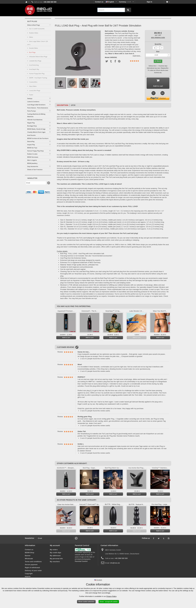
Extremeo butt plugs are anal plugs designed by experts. (80, 261)
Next (99, 83)
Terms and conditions (33, 562)
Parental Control (81, 562)
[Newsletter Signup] (48, 183)
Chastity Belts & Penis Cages (36, 132)
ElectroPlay (30, 141)
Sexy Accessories (32, 166)
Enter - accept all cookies (109, 602)
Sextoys (29, 98)
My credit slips (55, 554)
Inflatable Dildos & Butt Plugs (38, 56)
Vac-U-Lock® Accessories (36, 29)
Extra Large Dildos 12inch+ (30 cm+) (37, 42)
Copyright (28, 574)
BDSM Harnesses (32, 157)
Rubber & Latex (32, 154)
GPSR (73, 106)
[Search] (128, 10)
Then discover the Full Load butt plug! (123, 234)
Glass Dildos (32, 86)
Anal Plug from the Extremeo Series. (73, 259)
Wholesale (29, 560)
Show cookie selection (86, 602)
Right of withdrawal (32, 568)
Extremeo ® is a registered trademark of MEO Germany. (80, 263)
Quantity (158, 44)
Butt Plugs (32, 52)
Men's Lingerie (32, 160)
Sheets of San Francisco (34, 169)
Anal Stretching (34, 65)
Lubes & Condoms (33, 101)
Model (107, 57)
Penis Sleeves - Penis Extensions (37, 108)
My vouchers (55, 562)
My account (55, 546)
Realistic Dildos (33, 33)
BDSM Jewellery (32, 163)
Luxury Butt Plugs (34, 90)
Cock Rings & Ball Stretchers (36, 105)
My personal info (56, 560)
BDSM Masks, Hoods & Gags (36, 129)
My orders (54, 551)
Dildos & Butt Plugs (33, 25)
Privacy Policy (111, 596)
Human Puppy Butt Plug (36, 73)
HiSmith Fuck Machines (34, 120)
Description (62, 106)
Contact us (99, 2)
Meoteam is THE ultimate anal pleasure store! (77, 286)
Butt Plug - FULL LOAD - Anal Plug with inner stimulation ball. (82, 254)
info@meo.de (115, 564)
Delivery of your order (33, 571)
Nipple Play (31, 123)
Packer (31, 95)
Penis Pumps (31, 111)
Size (158, 51)
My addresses (55, 557)
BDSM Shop (29, 554)
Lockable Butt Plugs (35, 61)
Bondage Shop (32, 126)
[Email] (36, 183)
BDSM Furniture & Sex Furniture (37, 138)
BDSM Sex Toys (32, 148)
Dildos (31, 37)
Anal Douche (31, 135)
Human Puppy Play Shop (35, 151)
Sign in (149, 2)
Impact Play (31, 144)
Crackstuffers (33, 82)
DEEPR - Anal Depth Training (38, 78)
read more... (137, 56)
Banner (27, 557)
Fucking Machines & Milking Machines (36, 115)
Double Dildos (33, 48)
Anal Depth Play (34, 69)
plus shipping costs (158, 37)
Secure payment (31, 565)
